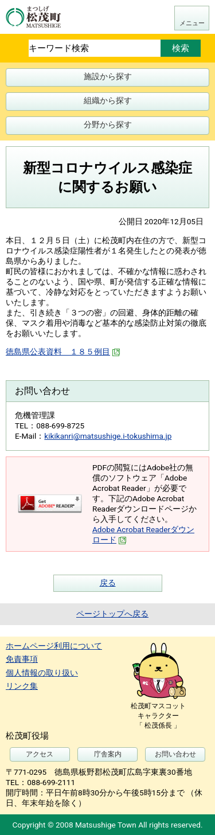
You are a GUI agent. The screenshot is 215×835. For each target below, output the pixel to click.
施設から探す (108, 76)
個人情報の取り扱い (42, 672)
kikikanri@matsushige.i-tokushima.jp (107, 435)
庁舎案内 (108, 754)
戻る (108, 582)
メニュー (192, 23)
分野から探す (108, 124)
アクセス (39, 754)
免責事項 (22, 659)
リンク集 (22, 685)
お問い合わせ (175, 754)
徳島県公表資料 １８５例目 (63, 351)
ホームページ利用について (54, 645)
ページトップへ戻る (112, 613)
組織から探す (108, 100)
